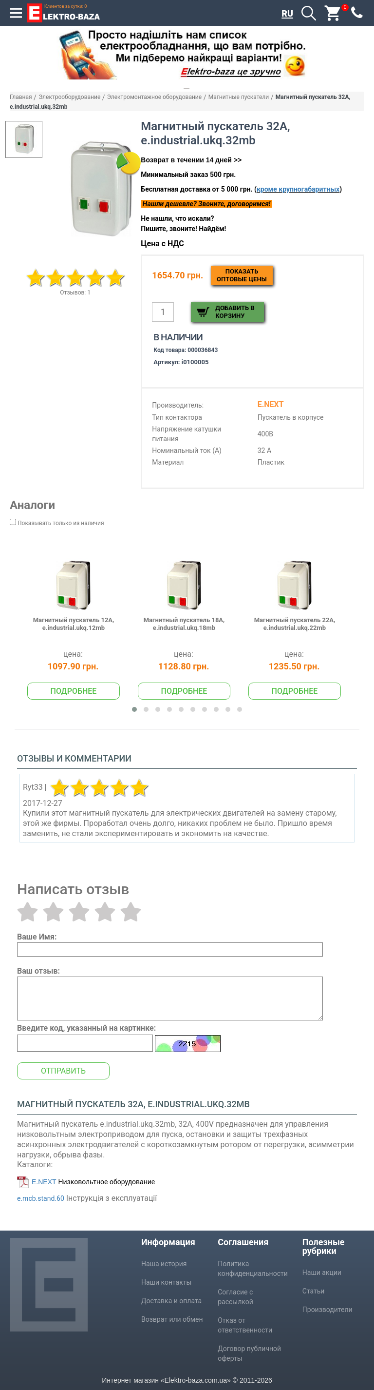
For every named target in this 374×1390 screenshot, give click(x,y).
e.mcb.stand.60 (40, 1198)
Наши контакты (166, 1282)
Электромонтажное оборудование (154, 97)
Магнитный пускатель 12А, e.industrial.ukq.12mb (73, 623)
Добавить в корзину (234, 311)
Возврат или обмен (172, 1319)
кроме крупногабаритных (298, 189)
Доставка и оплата (171, 1301)
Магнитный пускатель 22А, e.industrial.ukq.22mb (295, 623)
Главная (21, 97)
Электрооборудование (69, 97)
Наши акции (321, 1272)
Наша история (164, 1264)
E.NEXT (44, 1182)
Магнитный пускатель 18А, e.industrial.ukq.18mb (184, 623)
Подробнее (74, 691)
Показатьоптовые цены (242, 275)
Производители (327, 1309)
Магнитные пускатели (238, 97)
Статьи (313, 1291)
